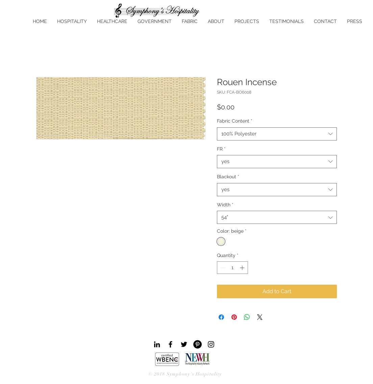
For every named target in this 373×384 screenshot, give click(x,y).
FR (221, 149)
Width (225, 204)
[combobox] (277, 133)
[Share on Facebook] (221, 317)
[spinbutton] (232, 268)
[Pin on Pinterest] (234, 317)
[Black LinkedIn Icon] (157, 344)
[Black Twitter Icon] (184, 344)
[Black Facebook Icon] (170, 344)
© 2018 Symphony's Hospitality (185, 374)
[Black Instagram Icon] (211, 344)
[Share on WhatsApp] (247, 317)
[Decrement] (222, 268)
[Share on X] (260, 317)
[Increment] (243, 268)
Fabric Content (234, 121)
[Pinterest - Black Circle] (197, 344)
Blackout (228, 176)
